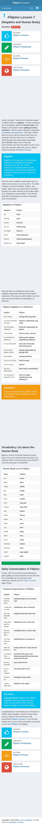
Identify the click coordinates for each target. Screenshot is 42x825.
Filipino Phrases (20, 58)
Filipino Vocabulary (22, 47)
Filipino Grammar (21, 70)
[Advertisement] (21, 98)
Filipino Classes (24, 150)
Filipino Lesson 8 (19, 719)
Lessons (21, 3)
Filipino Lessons (21, 35)
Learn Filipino (12, 724)
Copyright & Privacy (16, 822)
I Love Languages (25, 820)
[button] (6, 8)
